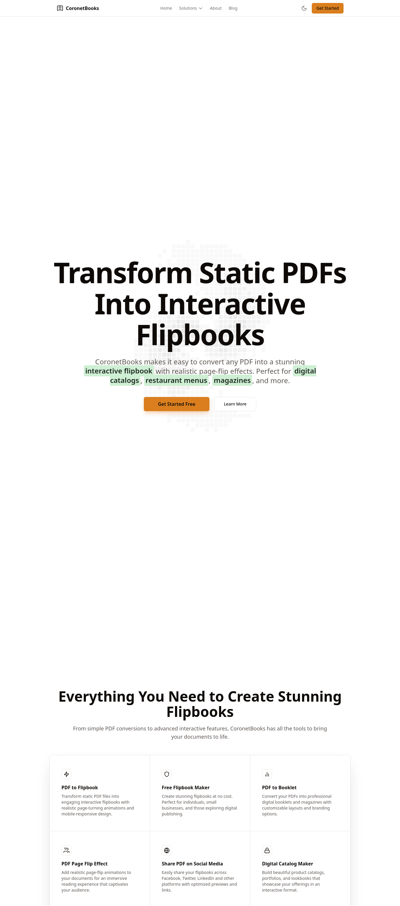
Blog (233, 8)
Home (166, 8)
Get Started (327, 8)
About (216, 8)
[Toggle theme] (304, 8)
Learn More (235, 404)
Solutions (191, 8)
